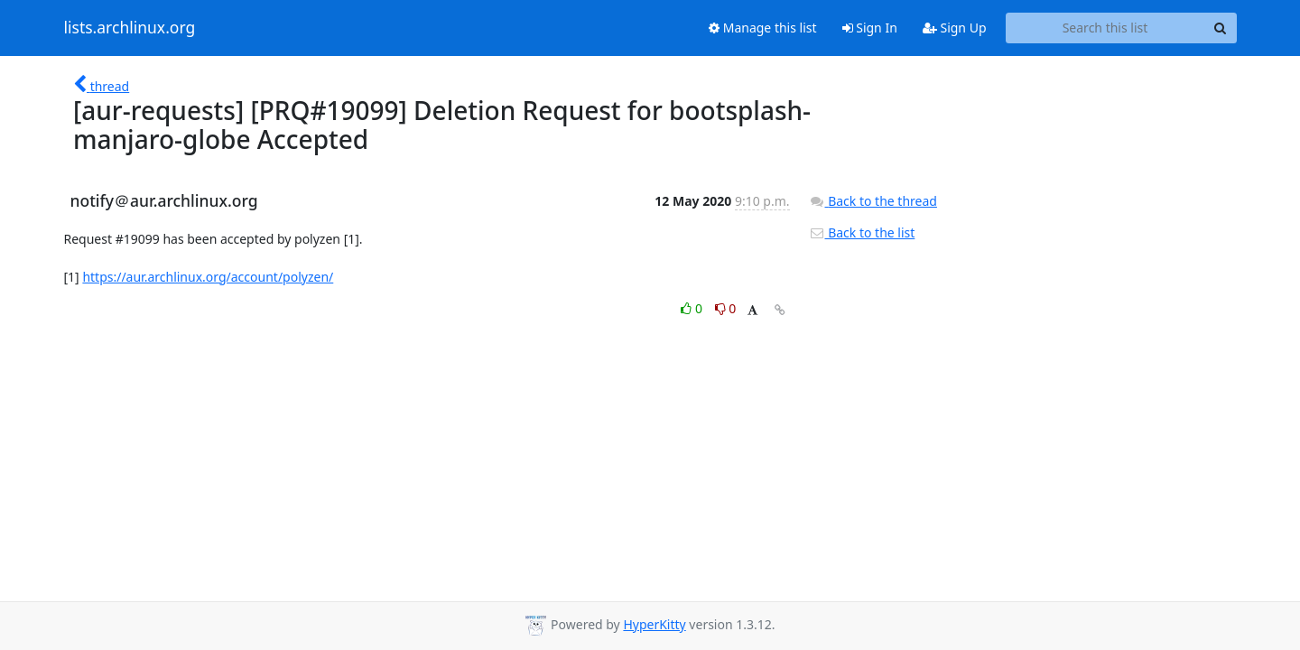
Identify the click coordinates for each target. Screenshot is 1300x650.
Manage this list (763, 27)
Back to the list (862, 232)
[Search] (1220, 28)
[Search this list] (1105, 28)
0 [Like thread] (693, 308)
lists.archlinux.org (130, 28)
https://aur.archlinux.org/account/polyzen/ (207, 276)
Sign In (869, 27)
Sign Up (955, 27)
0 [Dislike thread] (726, 308)
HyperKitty (654, 624)
